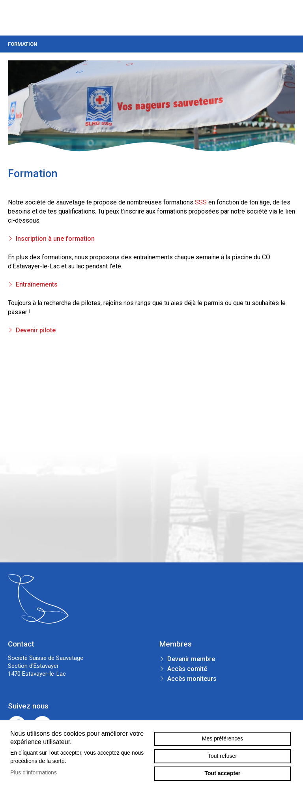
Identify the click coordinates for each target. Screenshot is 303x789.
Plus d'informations (33, 772)
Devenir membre (191, 659)
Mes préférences (222, 738)
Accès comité (187, 669)
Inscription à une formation (55, 238)
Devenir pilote (36, 330)
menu (289, 18)
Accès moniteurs (192, 678)
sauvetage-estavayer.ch (22, 18)
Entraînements (37, 284)
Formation (151, 44)
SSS (201, 202)
